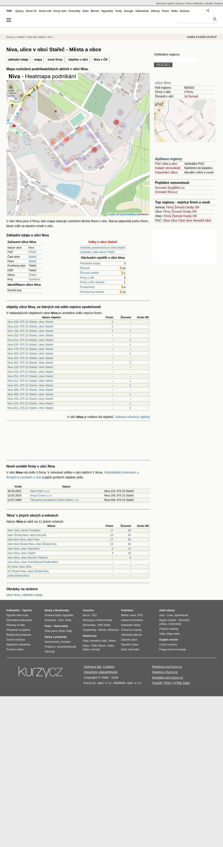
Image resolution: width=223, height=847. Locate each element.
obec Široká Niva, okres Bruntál (26, 535)
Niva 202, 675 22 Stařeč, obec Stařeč (30, 335)
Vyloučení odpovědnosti (100, 672)
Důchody (50, 651)
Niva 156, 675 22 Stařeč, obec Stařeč (30, 331)
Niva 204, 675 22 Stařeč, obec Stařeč (30, 353)
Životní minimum (15, 639)
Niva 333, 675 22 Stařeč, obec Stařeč (30, 371)
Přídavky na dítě (15, 625)
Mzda (62, 631)
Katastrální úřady (130, 625)
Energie (128, 11)
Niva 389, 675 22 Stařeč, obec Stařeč (30, 389)
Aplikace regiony (168, 159)
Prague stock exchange (172, 649)
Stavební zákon (130, 644)
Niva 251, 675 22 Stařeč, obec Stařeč (30, 376)
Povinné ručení (14, 649)
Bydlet (209, 3)
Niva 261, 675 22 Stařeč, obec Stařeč (30, 362)
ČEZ (94, 615)
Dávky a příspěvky (56, 636)
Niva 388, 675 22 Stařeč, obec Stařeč (30, 394)
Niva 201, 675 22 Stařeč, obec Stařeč (30, 340)
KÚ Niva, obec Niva (19, 566)
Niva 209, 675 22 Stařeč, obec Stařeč (30, 321)
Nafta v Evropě (91, 649)
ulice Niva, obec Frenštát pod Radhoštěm (32, 562)
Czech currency (168, 644)
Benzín (102, 645)
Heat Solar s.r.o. (40, 491)
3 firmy (188, 92)
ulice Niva (163, 83)
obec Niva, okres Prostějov (23, 530)
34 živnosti (191, 96)
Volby (162, 633)
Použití (157, 683)
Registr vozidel (167, 620)
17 (111, 530)
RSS (168, 683)
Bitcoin (95, 11)
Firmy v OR (87, 277)
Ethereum (113, 629)
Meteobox (199, 3)
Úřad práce (51, 631)
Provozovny (87, 286)
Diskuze (184, 11)
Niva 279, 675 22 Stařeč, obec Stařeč (30, 349)
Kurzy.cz (10, 37)
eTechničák (174, 623)
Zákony (155, 11)
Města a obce (128, 615)
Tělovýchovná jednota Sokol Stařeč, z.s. (54, 500)
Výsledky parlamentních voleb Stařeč (103, 247)
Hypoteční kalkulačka (18, 644)
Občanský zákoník (131, 634)
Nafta (111, 645)
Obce (166, 220)
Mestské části (202, 220)
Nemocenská (52, 641)
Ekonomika (89, 625)
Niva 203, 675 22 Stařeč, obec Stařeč (30, 358)
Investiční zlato (98, 640)
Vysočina (34, 279)
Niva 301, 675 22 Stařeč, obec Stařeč (30, 407)
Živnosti (85, 268)
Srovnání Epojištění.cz (170, 187)
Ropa (86, 645)
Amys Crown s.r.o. (41, 495)
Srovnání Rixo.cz (166, 192)
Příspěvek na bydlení (18, 629)
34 (129, 553)
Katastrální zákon (166, 172)
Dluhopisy (88, 620)
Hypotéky (107, 11)
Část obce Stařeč (36, 37)
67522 (32, 252)
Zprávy (19, 11)
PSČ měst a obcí (166, 163)
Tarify (118, 11)
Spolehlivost (181, 615)
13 (129, 548)
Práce (165, 11)
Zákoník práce (129, 639)
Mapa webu (173, 633)
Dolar (68, 620)
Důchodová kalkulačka (19, 620)
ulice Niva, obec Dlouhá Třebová (27, 557)
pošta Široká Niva (18, 575)
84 (129, 544)
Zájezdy (180, 3)
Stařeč (32, 256)
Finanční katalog (168, 628)
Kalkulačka (142, 11)
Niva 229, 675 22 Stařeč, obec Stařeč (30, 367)
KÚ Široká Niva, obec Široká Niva (28, 571)
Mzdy (107, 625)
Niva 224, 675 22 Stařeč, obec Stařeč (30, 403)
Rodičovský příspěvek (18, 634)
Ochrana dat (92, 666)
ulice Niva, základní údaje (24, 595)
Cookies (108, 666)
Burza (86, 615)
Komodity (74, 11)
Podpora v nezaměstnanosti (60, 646)
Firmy (170, 207)
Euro (61, 620)
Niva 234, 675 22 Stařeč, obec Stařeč (30, 398)
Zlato (86, 11)
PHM (94, 645)
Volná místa (61, 626)
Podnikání (127, 610)
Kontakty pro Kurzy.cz (167, 677)
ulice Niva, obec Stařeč (21, 553)
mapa (38, 59)
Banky (48, 610)
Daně (124, 649)
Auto (162, 615)
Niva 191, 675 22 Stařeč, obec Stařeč (30, 385)
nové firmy (55, 59)
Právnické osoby (90, 263)
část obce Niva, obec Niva (23, 539)
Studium (219, 3)
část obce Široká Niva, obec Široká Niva (31, 544)
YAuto (189, 3)
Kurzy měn (60, 11)
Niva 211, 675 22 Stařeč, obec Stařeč (30, 380)
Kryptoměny (89, 629)
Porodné (66, 641)
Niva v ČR (100, 59)
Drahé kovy (90, 635)
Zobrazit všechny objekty (132, 417)
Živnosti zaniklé (89, 272)
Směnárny (50, 620)
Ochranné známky (131, 629)
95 (129, 535)
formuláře (133, 649)
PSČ (140, 615)
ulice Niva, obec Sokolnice (23, 548)
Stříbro (112, 640)
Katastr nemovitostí (168, 168)
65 (129, 530)
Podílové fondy (103, 620)
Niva (50, 37)
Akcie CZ (31, 11)
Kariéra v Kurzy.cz (165, 672)
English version (168, 639)
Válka (174, 11)
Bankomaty (62, 610)
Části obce (185, 220)
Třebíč (32, 274)
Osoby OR (192, 207)
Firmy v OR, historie (92, 282)
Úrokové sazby (53, 615)
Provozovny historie (92, 291)
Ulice (174, 220)
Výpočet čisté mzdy (17, 615)
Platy (69, 631)
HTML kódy (182, 683)
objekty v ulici (78, 59)
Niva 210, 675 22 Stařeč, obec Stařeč (30, 326)
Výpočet (27, 610)
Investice (88, 610)
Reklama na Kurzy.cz (167, 666)
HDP (100, 625)
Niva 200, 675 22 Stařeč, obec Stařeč (30, 344)
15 (111, 535)
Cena (170, 615)
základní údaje (18, 59)
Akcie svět (45, 11)
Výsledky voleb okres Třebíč (97, 252)
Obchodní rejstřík (165, 3)
